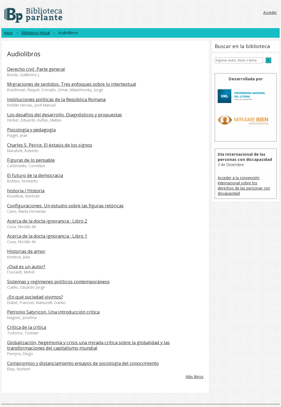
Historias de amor (26, 251)
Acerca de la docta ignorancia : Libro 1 (47, 236)
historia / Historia (25, 190)
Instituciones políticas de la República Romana (56, 99)
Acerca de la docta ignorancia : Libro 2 (47, 221)
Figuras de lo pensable (31, 160)
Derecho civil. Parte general (36, 69)
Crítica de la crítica (26, 327)
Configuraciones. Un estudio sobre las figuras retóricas (65, 205)
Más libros (195, 376)
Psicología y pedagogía (31, 129)
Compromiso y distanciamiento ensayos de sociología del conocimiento (83, 363)
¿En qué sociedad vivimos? (35, 297)
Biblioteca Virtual (36, 32)
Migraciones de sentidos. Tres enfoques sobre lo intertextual (71, 84)
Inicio (8, 32)
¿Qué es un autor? (26, 266)
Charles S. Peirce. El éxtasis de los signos (49, 145)
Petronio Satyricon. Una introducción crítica (53, 312)
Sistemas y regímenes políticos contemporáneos (58, 281)
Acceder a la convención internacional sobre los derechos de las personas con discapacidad (244, 185)
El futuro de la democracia (35, 175)
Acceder (270, 12)
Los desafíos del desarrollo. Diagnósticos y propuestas (64, 114)
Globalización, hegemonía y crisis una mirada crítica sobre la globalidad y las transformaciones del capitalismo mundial (88, 345)
